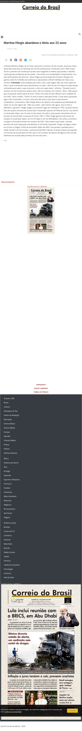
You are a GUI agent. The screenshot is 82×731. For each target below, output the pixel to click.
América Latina (10, 523)
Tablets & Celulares (12, 565)
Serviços (7, 560)
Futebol (7, 488)
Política (7, 449)
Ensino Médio (9, 428)
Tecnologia (8, 569)
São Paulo (8, 513)
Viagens (7, 517)
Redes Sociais (9, 552)
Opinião (7, 436)
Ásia (5, 467)
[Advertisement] (41, 23)
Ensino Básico (9, 423)
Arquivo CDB (12, 49)
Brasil (6, 402)
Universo (7, 573)
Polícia (6, 444)
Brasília (7, 527)
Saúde (6, 556)
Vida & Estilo (9, 577)
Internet (7, 539)
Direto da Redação (11, 415)
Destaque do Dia (11, 411)
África (6, 458)
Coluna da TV (9, 531)
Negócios (7, 505)
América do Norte (11, 463)
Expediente (41, 385)
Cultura (7, 407)
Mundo (7, 548)
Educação (8, 419)
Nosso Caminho (41, 388)
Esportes (7, 475)
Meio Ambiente (10, 496)
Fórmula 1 (8, 484)
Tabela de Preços (41, 392)
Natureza (7, 500)
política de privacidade (13, 712)
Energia (7, 471)
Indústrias (8, 492)
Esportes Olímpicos (12, 479)
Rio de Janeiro (9, 509)
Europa (7, 432)
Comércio (8, 535)
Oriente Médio (10, 440)
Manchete (8, 544)
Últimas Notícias (10, 453)
